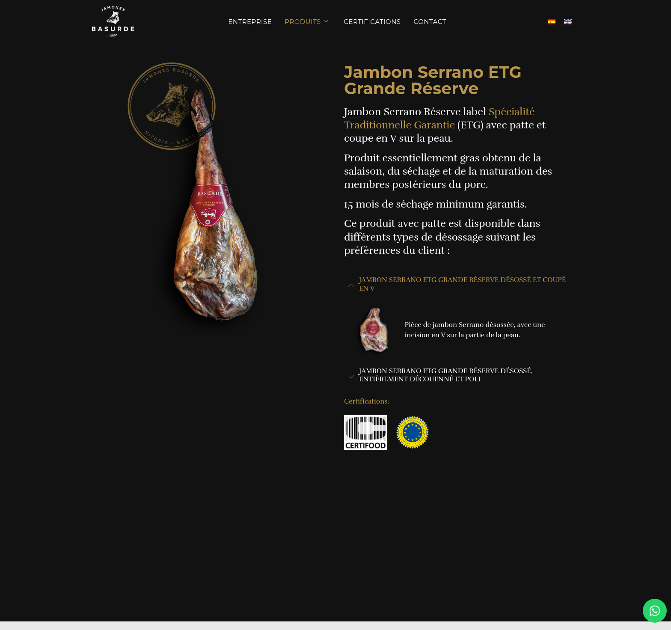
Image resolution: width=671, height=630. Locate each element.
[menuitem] (551, 21)
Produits (306, 22)
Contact (430, 22)
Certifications (372, 22)
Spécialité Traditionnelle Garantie (439, 118)
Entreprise (250, 22)
